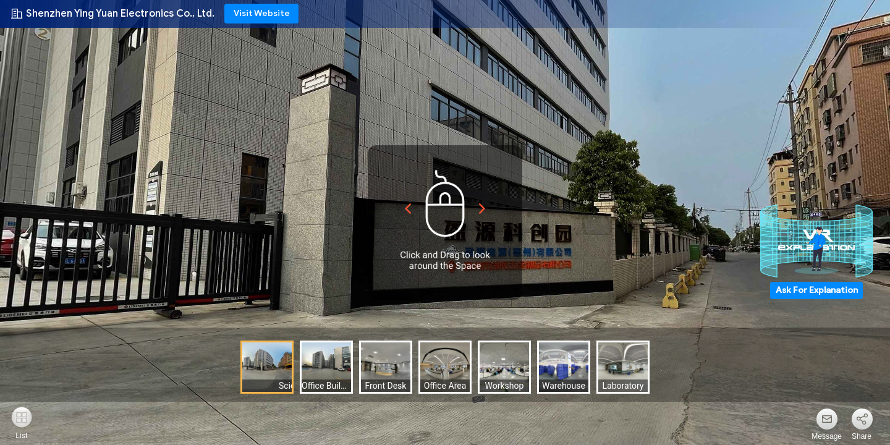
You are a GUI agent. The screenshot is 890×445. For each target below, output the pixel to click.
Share (861, 436)
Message (827, 436)
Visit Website (262, 13)
